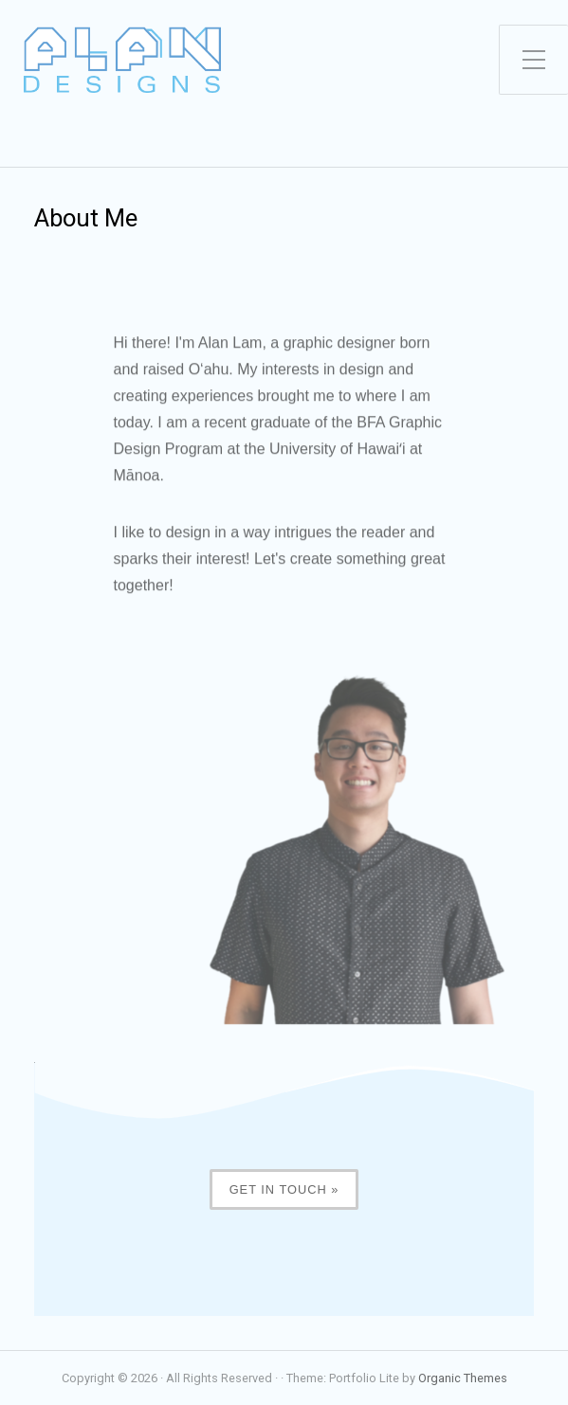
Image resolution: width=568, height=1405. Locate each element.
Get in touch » (284, 1189)
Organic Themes (462, 1378)
